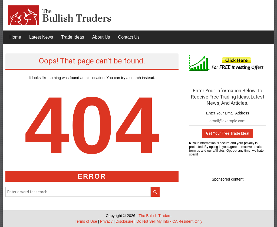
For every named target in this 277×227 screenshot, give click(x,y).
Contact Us (129, 37)
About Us (101, 37)
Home (15, 37)
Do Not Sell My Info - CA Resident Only (169, 221)
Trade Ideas (72, 37)
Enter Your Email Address (227, 113)
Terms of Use (86, 221)
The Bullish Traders (154, 216)
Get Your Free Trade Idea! (227, 133)
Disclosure (124, 221)
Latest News (41, 37)
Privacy (106, 221)
